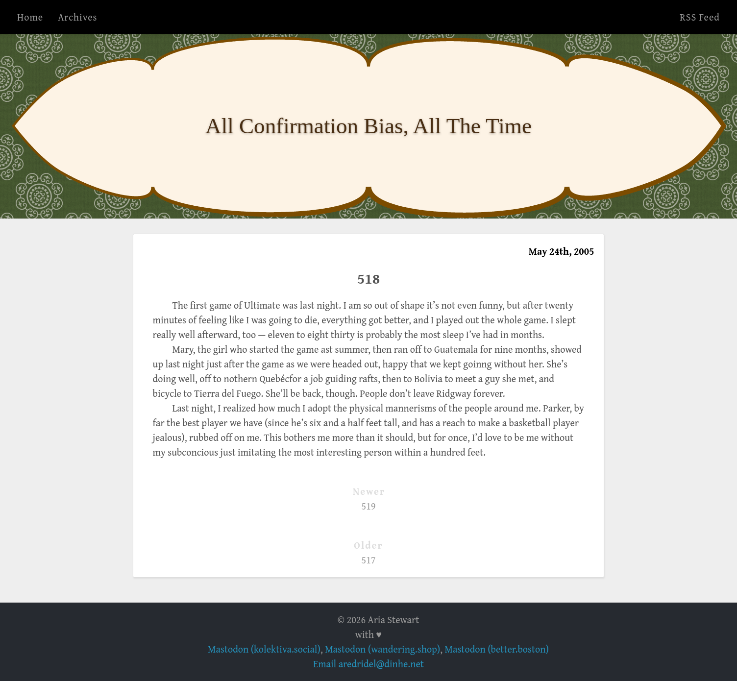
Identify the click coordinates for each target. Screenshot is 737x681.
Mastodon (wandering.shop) (382, 649)
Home (30, 17)
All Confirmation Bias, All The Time (368, 126)
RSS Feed (700, 17)
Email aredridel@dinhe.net (368, 664)
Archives (77, 17)
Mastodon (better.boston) (497, 649)
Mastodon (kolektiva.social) (264, 649)
